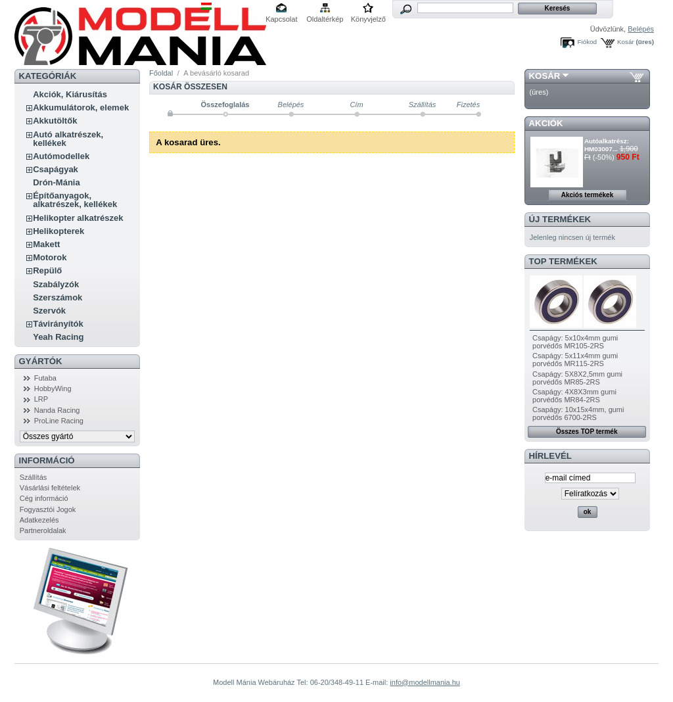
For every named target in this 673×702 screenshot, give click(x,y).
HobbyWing (53, 388)
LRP (41, 399)
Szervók (49, 311)
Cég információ (44, 498)
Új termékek (560, 219)
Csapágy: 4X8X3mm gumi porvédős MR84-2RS (574, 396)
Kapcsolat (281, 19)
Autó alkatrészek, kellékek (68, 138)
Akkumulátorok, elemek (81, 107)
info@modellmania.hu (425, 682)
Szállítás (33, 477)
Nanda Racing (57, 410)
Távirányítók (58, 324)
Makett (46, 244)
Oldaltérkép (324, 19)
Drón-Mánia (56, 182)
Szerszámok (57, 297)
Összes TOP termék (587, 431)
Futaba (45, 378)
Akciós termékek (587, 195)
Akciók (546, 123)
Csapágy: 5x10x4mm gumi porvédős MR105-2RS (575, 342)
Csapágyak (55, 169)
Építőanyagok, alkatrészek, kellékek (75, 200)
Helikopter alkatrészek (78, 218)
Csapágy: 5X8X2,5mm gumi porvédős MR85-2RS (577, 378)
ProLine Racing (58, 421)
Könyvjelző (368, 19)
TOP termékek (563, 261)
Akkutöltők (55, 121)
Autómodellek (61, 156)
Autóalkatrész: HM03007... (606, 144)
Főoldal (161, 73)
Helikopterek (58, 231)
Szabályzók (56, 284)
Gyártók (40, 361)
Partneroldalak (43, 530)
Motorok (49, 257)
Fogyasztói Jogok (48, 509)
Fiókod (587, 41)
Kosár (625, 41)
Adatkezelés (39, 520)
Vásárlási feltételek (50, 488)
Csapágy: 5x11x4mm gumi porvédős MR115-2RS (575, 359)
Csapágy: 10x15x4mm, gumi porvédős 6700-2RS (578, 413)
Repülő (47, 270)
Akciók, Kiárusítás (70, 94)
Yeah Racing (58, 337)
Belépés (641, 29)
